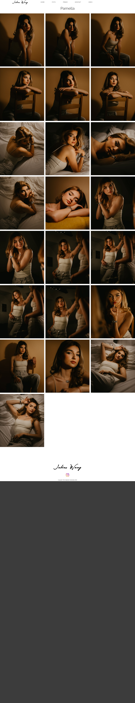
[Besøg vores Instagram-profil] (67, 475)
